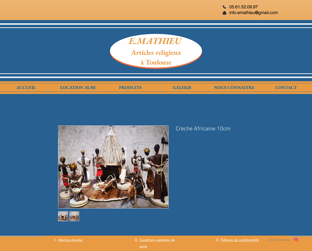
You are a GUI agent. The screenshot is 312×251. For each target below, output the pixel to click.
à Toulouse (156, 62)
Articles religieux (156, 52)
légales (77, 240)
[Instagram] (296, 240)
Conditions (147, 240)
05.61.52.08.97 (243, 6)
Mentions (64, 240)
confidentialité (249, 240)
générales (162, 240)
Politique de (230, 240)
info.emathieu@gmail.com (253, 12)
